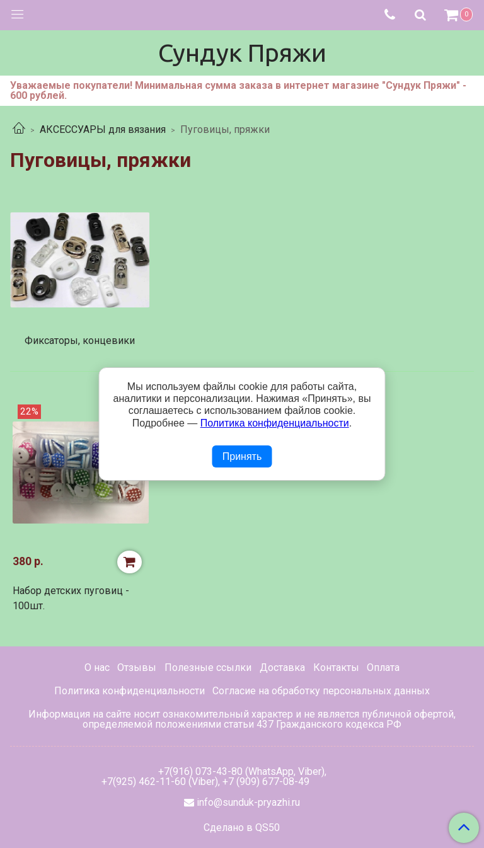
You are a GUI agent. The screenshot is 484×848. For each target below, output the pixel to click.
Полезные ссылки (207, 667)
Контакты (336, 667)
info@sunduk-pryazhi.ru (248, 802)
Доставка (282, 667)
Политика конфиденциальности (129, 691)
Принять (242, 456)
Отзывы (136, 667)
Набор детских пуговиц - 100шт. (71, 598)
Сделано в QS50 (242, 828)
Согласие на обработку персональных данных (321, 691)
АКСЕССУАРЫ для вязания (103, 129)
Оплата (383, 667)
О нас (97, 667)
